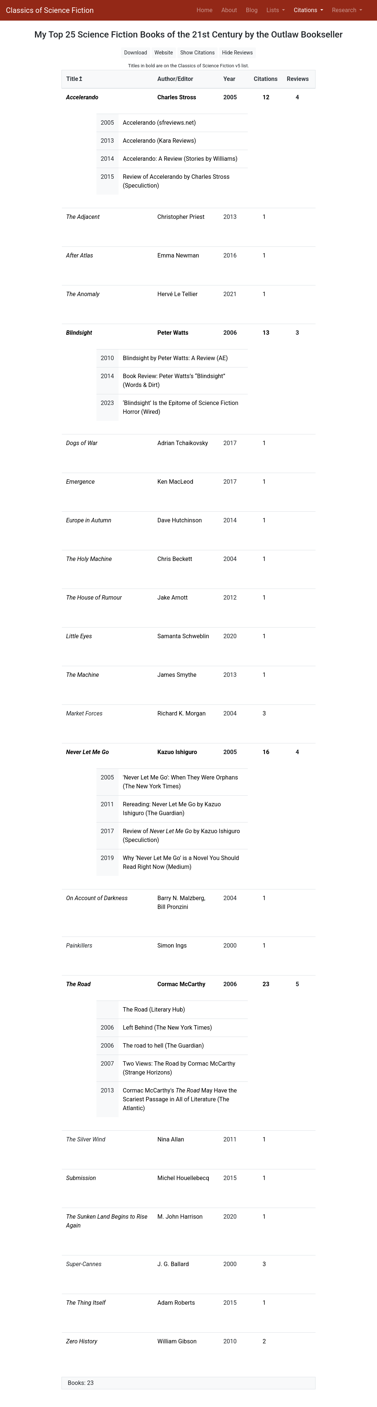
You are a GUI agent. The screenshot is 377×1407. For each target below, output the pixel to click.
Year (229, 78)
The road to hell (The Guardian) (163, 1045)
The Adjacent (83, 216)
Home (206, 10)
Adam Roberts (176, 1302)
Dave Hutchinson (180, 520)
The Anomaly (83, 294)
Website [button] (164, 53)
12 (266, 97)
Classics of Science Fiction (50, 10)
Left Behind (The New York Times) (167, 1027)
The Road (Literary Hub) (154, 1009)
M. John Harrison (180, 1216)
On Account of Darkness (97, 898)
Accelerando (82, 97)
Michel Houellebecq (183, 1178)
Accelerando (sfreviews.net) (159, 122)
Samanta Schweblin (183, 636)
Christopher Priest (181, 216)
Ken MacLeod (175, 481)
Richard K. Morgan (182, 713)
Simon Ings (172, 945)
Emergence (80, 481)
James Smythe (177, 674)
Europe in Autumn (89, 520)
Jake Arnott (173, 597)
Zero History (82, 1341)
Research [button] (345, 10)
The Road (78, 984)
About (229, 10)
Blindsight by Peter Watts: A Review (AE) (175, 358)
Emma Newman (178, 255)
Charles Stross (177, 97)
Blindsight (79, 332)
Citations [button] (306, 10)
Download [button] (135, 53)
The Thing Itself (86, 1302)
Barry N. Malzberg (181, 898)
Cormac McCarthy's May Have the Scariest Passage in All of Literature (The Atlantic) (180, 1099)
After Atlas (79, 255)
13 (266, 332)
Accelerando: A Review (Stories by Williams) (180, 158)
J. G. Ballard (173, 1264)
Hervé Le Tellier (178, 294)
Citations (266, 78)
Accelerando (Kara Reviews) (159, 140)
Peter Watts (173, 332)
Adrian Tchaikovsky (183, 443)
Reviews (298, 78)
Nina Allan (171, 1139)
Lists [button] (274, 10)
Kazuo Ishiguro (177, 752)
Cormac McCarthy (181, 984)
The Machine (82, 674)
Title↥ (74, 78)
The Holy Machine (89, 558)
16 (266, 752)
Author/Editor (175, 78)
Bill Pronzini (173, 906)
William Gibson (177, 1341)
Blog (252, 10)
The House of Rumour (94, 597)
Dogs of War (82, 443)
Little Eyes (79, 636)
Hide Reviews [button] (237, 53)
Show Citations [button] (197, 53)
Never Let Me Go (87, 752)
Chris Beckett (175, 558)
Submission (81, 1178)
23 (266, 984)
